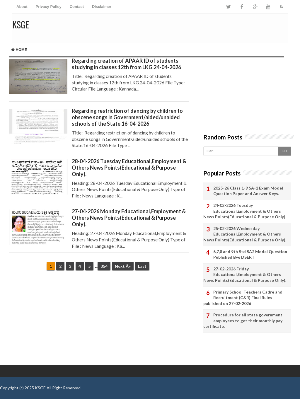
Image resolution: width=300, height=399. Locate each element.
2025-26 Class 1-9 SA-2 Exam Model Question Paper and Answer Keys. (248, 190)
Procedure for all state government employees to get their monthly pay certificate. (242, 320)
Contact (77, 6)
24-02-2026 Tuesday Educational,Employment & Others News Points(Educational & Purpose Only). (244, 211)
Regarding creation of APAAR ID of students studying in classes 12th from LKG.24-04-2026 (126, 63)
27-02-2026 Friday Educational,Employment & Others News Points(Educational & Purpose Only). (244, 274)
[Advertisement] (99, 321)
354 (104, 266)
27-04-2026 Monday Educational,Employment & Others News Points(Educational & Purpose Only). (129, 217)
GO (284, 151)
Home (19, 49)
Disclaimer (101, 6)
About (22, 6)
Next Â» (123, 266)
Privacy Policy (49, 6)
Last (142, 266)
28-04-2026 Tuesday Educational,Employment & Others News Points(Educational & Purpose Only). (129, 167)
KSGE (40, 387)
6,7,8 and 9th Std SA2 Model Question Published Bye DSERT (250, 254)
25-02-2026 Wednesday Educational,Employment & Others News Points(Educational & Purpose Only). (244, 234)
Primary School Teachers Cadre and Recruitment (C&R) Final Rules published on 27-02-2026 (242, 297)
